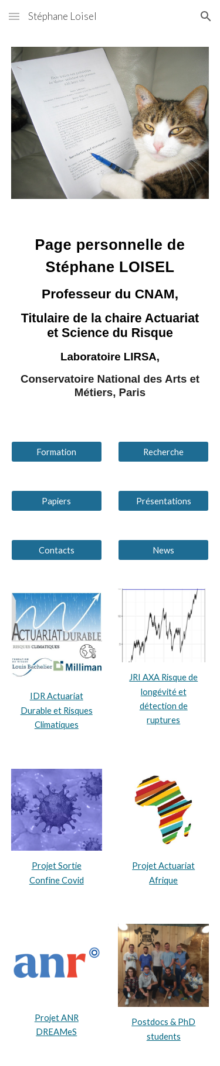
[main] (110, 320)
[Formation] (56, 451)
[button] (14, 16)
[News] (163, 550)
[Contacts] (56, 550)
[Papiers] (56, 500)
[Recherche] (163, 451)
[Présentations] (163, 500)
